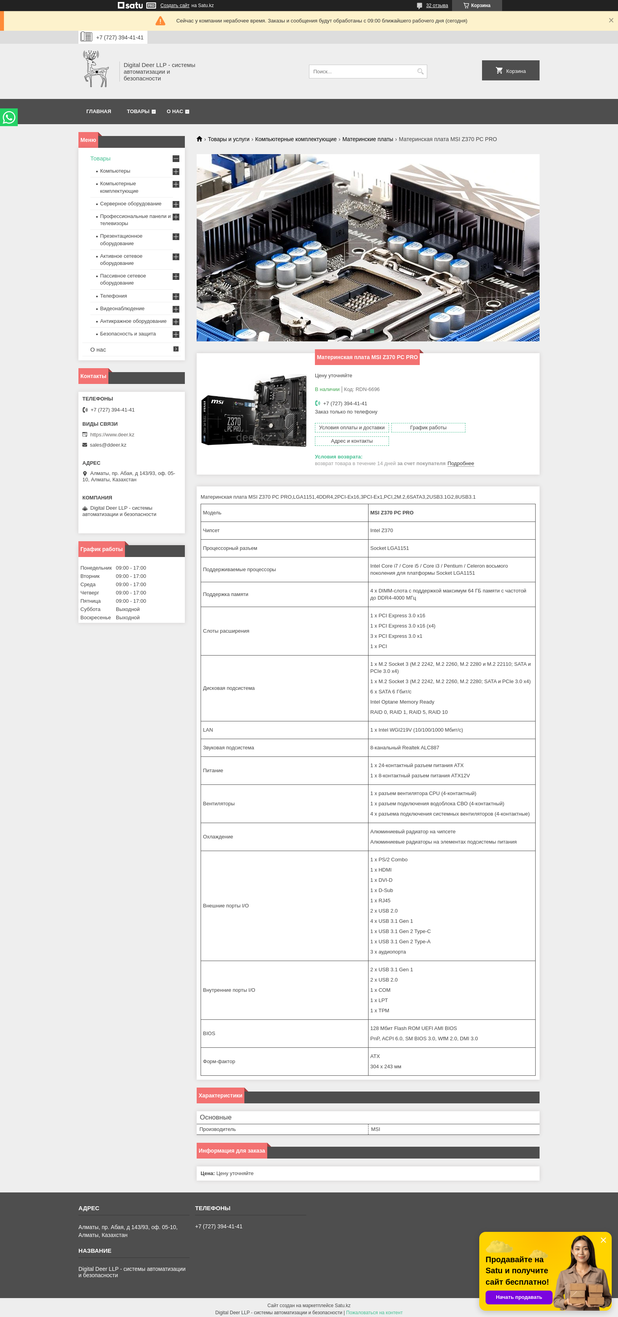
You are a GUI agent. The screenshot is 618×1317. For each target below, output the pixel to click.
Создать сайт (175, 5)
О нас (175, 111)
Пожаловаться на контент (374, 1309)
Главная (98, 111)
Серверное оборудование (131, 204)
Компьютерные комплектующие (296, 139)
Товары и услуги (228, 139)
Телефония (113, 296)
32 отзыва (437, 5)
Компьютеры (115, 171)
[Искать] (420, 71)
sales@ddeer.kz (108, 445)
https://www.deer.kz (112, 435)
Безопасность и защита (128, 334)
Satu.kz (342, 1302)
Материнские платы (368, 139)
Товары (138, 111)
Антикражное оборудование (133, 321)
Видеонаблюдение (122, 308)
